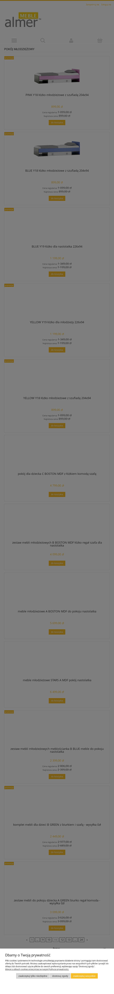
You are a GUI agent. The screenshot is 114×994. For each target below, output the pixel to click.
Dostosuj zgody (60, 976)
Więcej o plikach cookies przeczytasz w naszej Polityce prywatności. (37, 969)
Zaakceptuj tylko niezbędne (32, 976)
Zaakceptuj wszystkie (84, 976)
